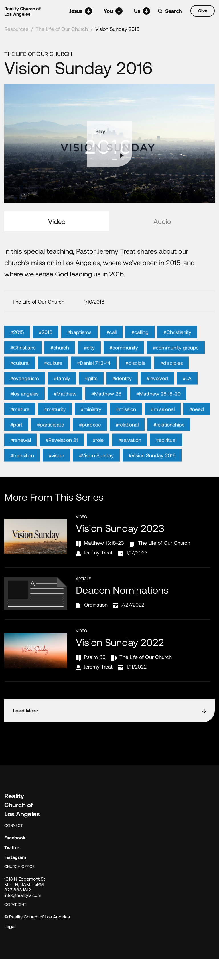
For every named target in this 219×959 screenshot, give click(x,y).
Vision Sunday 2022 (120, 642)
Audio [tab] (162, 221)
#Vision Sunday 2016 (152, 466)
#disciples (171, 374)
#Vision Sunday (96, 466)
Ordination (96, 604)
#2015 (17, 343)
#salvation (129, 451)
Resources (16, 29)
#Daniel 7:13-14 (94, 374)
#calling (140, 343)
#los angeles (24, 405)
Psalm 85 (95, 657)
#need (196, 420)
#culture (53, 374)
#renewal (20, 451)
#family (62, 389)
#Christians (23, 359)
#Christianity (177, 343)
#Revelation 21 (62, 451)
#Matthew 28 (106, 405)
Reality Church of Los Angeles (22, 11)
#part (16, 436)
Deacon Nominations (122, 590)
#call (111, 343)
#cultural (19, 374)
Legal (10, 926)
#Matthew (65, 405)
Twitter (11, 847)
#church (59, 359)
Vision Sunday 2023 (120, 528)
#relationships (168, 436)
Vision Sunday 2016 (117, 29)
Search (173, 11)
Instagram (15, 857)
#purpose (90, 436)
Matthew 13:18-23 (104, 543)
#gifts (91, 389)
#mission (126, 420)
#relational (127, 436)
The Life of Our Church (62, 29)
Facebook (14, 837)
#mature (19, 420)
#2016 (45, 343)
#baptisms (79, 343)
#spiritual (166, 451)
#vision (56, 466)
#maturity (55, 420)
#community (124, 359)
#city (89, 359)
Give (202, 10)
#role (98, 451)
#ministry (91, 420)
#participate (50, 436)
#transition (22, 466)
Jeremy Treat (98, 552)
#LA (187, 389)
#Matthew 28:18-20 (158, 405)
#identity (122, 389)
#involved (157, 389)
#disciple (135, 374)
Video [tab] (57, 221)
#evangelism (24, 389)
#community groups (176, 359)
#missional (163, 420)
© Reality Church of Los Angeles (37, 916)
